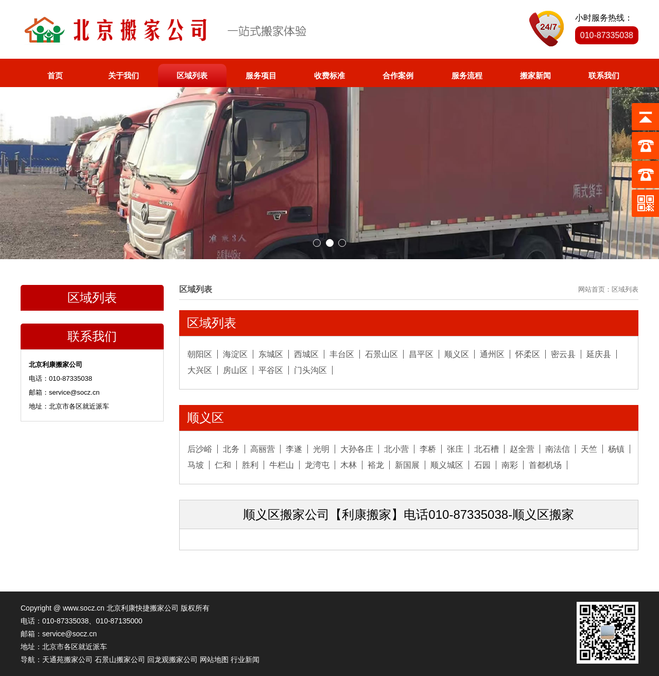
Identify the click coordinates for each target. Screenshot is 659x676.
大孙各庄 (356, 449)
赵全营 (522, 449)
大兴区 (199, 370)
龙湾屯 (317, 465)
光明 (321, 449)
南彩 (509, 465)
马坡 (195, 465)
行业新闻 (245, 659)
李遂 (294, 449)
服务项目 (261, 75)
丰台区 (342, 354)
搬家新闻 (535, 75)
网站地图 (214, 659)
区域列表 (192, 75)
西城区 (306, 354)
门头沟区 (310, 370)
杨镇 (616, 449)
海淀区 (235, 354)
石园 (482, 465)
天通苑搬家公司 (67, 659)
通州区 (492, 354)
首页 (55, 75)
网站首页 (591, 289)
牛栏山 (281, 465)
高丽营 (262, 449)
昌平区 (421, 354)
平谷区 (270, 370)
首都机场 (545, 465)
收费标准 (329, 75)
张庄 (455, 449)
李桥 (428, 449)
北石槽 (486, 449)
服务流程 (467, 75)
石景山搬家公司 (120, 659)
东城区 (270, 354)
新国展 (407, 465)
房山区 (235, 370)
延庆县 (598, 354)
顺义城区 (446, 465)
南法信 (557, 449)
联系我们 (603, 75)
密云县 (563, 354)
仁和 (223, 465)
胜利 (250, 465)
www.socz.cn (84, 608)
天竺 (589, 449)
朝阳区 (199, 354)
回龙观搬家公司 (172, 659)
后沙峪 (199, 449)
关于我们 (123, 75)
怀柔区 (527, 354)
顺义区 (456, 354)
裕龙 (376, 465)
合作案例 (398, 75)
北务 (231, 449)
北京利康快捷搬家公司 (143, 608)
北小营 (396, 449)
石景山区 (381, 354)
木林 (348, 465)
